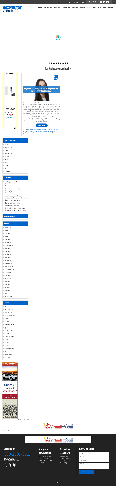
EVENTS (7, 156)
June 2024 (8, 228)
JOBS (6, 162)
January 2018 (9, 266)
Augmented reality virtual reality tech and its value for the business (41, 89)
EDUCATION (8, 153)
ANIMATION (8, 148)
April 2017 (8, 287)
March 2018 (8, 264)
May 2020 (7, 240)
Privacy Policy (79, 2)
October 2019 (9, 246)
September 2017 (9, 275)
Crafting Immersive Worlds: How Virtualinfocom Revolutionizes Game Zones (15, 184)
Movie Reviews (9, 337)
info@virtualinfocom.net (11, 461)
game (6, 328)
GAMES (7, 159)
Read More (41, 125)
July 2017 (7, 281)
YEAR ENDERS (9, 171)
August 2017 (8, 278)
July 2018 (7, 258)
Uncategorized (9, 349)
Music (6, 340)
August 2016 (8, 296)
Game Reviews (9, 331)
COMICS (7, 150)
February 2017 (9, 293)
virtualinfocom (47, 132)
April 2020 (8, 243)
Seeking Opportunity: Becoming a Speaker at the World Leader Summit (15, 209)
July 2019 (7, 249)
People (7, 343)
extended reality (42, 130)
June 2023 (8, 231)
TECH (48, 130)
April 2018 (8, 260)
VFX (6, 168)
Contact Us (69, 2)
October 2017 (9, 272)
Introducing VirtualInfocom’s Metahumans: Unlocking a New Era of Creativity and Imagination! (16, 198)
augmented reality (33, 130)
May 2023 (7, 234)
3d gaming (31, 132)
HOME (7, 144)
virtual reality (53, 130)
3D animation (9, 310)
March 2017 (8, 290)
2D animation (9, 307)
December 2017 (9, 269)
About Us (60, 2)
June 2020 (8, 237)
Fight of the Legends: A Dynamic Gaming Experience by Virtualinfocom (14, 191)
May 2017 (7, 284)
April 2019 (8, 255)
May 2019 (7, 252)
